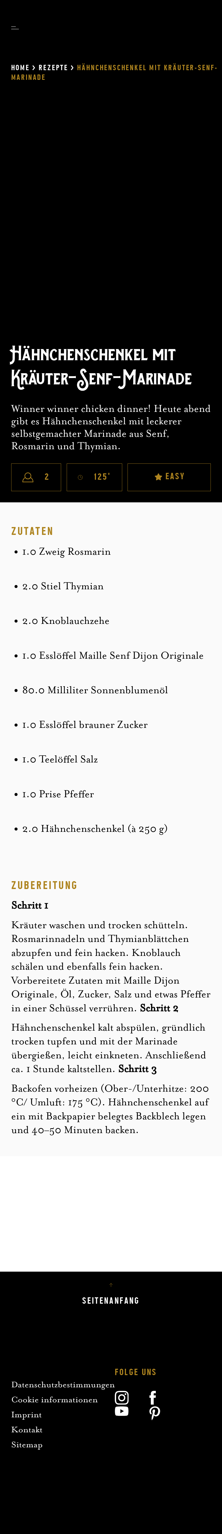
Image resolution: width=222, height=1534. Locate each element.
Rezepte (53, 68)
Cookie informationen (54, 1399)
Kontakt (27, 1429)
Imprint (26, 1414)
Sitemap (27, 1444)
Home (20, 68)
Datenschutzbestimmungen (63, 1384)
